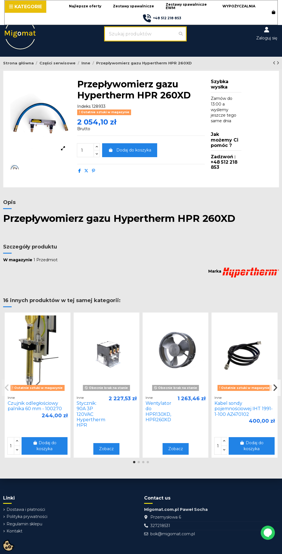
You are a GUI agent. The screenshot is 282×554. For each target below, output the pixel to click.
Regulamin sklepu (24, 523)
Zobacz (106, 448)
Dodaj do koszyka (129, 150)
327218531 (160, 525)
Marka (214, 271)
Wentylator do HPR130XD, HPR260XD (158, 411)
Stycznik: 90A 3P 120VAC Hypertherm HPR (91, 414)
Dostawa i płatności (26, 509)
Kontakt (14, 531)
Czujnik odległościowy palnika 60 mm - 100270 (35, 406)
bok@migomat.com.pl (172, 533)
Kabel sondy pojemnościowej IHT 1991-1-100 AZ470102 (243, 409)
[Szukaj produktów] (181, 33)
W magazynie (17, 259)
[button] (85, 6)
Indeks (84, 106)
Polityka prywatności (27, 516)
